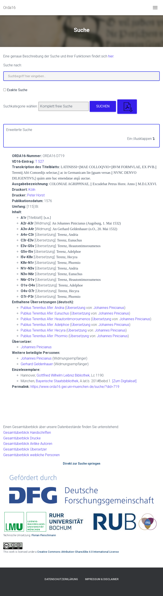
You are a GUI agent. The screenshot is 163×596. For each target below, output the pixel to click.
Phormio (62, 336)
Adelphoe (62, 325)
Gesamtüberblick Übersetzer (25, 449)
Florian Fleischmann (44, 535)
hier (110, 56)
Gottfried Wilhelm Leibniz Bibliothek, (63, 375)
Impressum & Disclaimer (102, 579)
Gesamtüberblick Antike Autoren (27, 444)
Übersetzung (75, 308)
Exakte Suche (17, 90)
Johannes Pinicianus (108, 308)
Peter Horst (36, 195)
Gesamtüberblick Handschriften (27, 432)
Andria (60, 308)
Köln (32, 190)
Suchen (102, 106)
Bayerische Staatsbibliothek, (57, 381)
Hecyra (60, 330)
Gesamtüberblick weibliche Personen (31, 455)
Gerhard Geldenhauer (37, 364)
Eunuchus (62, 313)
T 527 (39, 161)
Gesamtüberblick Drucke (22, 438)
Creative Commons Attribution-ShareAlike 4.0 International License (78, 551)
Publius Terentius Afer (37, 308)
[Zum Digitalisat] (124, 381)
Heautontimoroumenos (73, 319)
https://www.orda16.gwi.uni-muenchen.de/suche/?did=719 (74, 387)
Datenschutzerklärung (61, 579)
